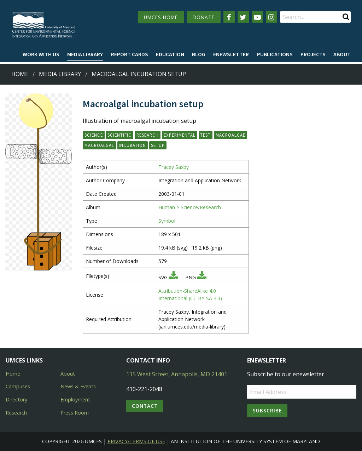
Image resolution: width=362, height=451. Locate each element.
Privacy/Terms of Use (136, 441)
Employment (75, 399)
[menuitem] (41, 54)
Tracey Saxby (173, 167)
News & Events (78, 386)
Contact (145, 406)
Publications (275, 54)
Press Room (74, 412)
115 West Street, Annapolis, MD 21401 (176, 374)
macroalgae (230, 135)
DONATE (204, 17)
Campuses (18, 386)
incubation (132, 145)
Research (16, 412)
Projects (313, 54)
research (147, 135)
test (205, 135)
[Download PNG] (201, 277)
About (342, 54)
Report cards (129, 54)
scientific (119, 135)
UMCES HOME (161, 17)
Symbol (166, 220)
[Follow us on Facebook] (229, 17)
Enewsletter (231, 54)
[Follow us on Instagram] (271, 17)
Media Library (85, 54)
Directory (16, 399)
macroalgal (99, 145)
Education (170, 54)
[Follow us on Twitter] (243, 17)
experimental (179, 135)
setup (158, 145)
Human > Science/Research (189, 207)
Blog (198, 54)
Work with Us (41, 54)
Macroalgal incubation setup (139, 74)
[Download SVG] (173, 277)
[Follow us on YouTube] (257, 17)
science (93, 135)
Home (19, 74)
